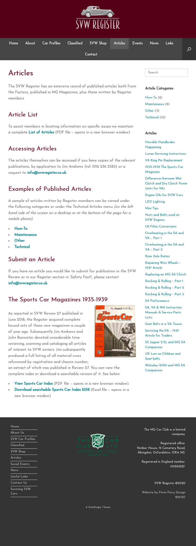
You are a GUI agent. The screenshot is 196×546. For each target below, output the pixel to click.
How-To (20, 229)
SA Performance (157, 301)
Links (169, 43)
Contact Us (19, 482)
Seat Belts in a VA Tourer (163, 324)
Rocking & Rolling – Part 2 (164, 288)
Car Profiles (51, 43)
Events (137, 43)
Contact (91, 54)
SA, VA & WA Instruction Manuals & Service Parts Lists (163, 312)
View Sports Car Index (33, 384)
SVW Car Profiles (23, 439)
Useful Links (19, 476)
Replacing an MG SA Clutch (165, 274)
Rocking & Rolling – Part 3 (164, 294)
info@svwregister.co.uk (46, 173)
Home (13, 43)
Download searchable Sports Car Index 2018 (52, 390)
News (154, 43)
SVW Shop (98, 43)
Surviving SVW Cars (21, 491)
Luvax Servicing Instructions (165, 154)
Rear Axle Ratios (157, 256)
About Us (17, 432)
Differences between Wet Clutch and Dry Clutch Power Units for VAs (166, 183)
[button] (189, 49)
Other (19, 241)
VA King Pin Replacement (164, 160)
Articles (119, 43)
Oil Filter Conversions (160, 226)
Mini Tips (151, 208)
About (30, 43)
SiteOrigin (94, 507)
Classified (74, 43)
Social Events (20, 464)
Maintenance (25, 235)
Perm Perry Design (172, 492)
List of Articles (41, 132)
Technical (22, 247)
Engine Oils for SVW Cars (164, 195)
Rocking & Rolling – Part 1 (164, 281)
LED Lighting (155, 202)
